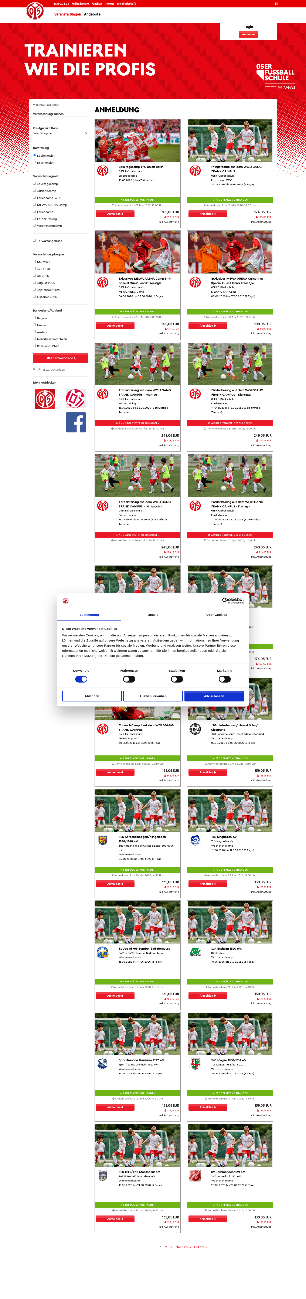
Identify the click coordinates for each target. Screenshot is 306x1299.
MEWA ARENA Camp (50, 205)
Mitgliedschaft (126, 4)
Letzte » (200, 1247)
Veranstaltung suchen (60, 114)
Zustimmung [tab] (89, 614)
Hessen (40, 325)
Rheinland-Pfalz (46, 346)
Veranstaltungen (67, 14)
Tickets (110, 4)
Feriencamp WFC (47, 198)
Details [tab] (153, 614)
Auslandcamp (44, 191)
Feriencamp (43, 212)
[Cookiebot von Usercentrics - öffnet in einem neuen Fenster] (225, 601)
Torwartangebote (47, 241)
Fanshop (97, 4)
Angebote (92, 14)
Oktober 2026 (45, 297)
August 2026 (44, 283)
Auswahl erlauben (153, 696)
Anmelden (248, 34)
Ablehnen (92, 696)
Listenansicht (44, 162)
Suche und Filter (47, 104)
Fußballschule (80, 4)
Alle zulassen (214, 696)
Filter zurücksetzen (51, 369)
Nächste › (183, 1247)
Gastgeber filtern (60, 130)
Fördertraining (45, 219)
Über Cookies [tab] (216, 614)
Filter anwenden (60, 358)
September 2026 (47, 290)
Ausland (40, 332)
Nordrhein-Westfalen (50, 339)
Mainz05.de (62, 4)
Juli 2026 (41, 276)
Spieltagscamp (45, 184)
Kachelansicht (45, 155)
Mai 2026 (41, 262)
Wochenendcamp (47, 226)
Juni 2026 (41, 269)
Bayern (40, 318)
